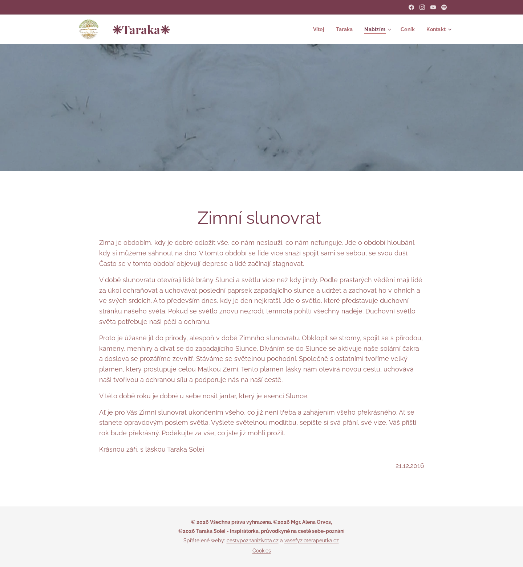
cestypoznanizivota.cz (253, 540)
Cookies (261, 551)
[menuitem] (316, 29)
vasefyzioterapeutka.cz (311, 540)
